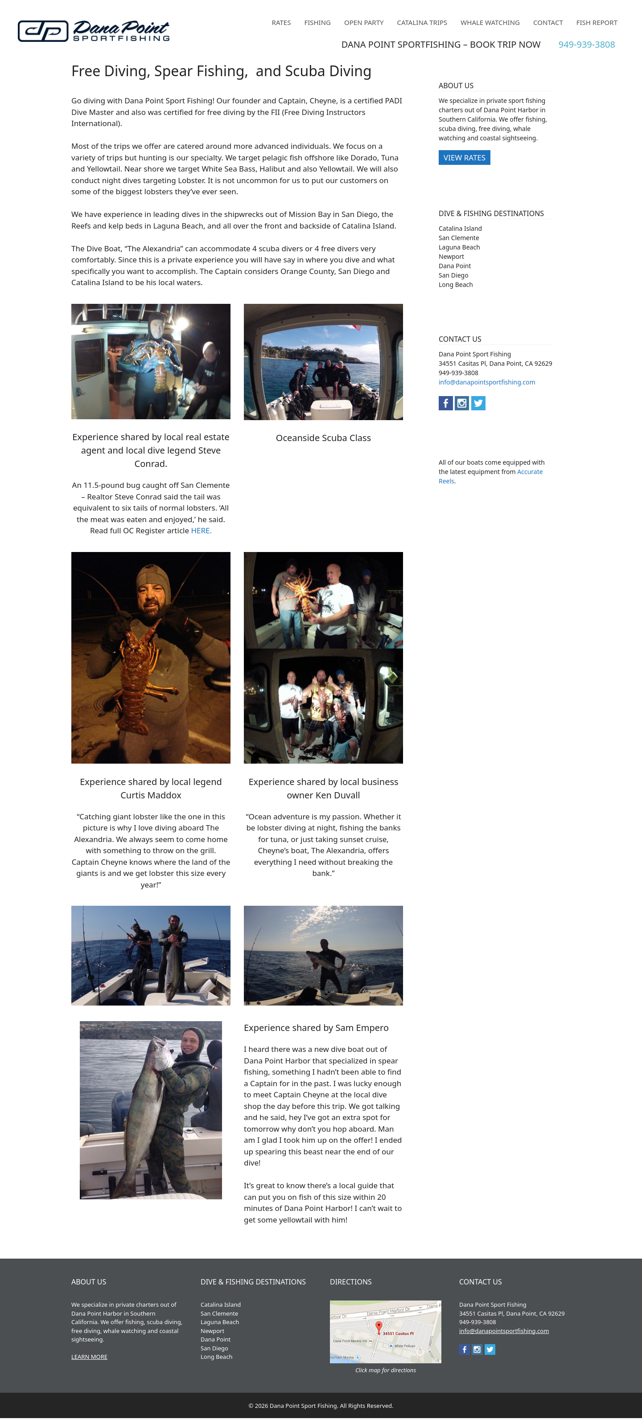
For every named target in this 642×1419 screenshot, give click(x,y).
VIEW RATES (465, 157)
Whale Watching (490, 22)
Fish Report (596, 22)
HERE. (201, 530)
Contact (548, 22)
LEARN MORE (89, 1357)
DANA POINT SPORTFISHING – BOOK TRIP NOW (441, 44)
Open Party (364, 22)
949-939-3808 (587, 44)
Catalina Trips (422, 22)
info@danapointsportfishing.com (487, 382)
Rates (281, 22)
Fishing (317, 22)
